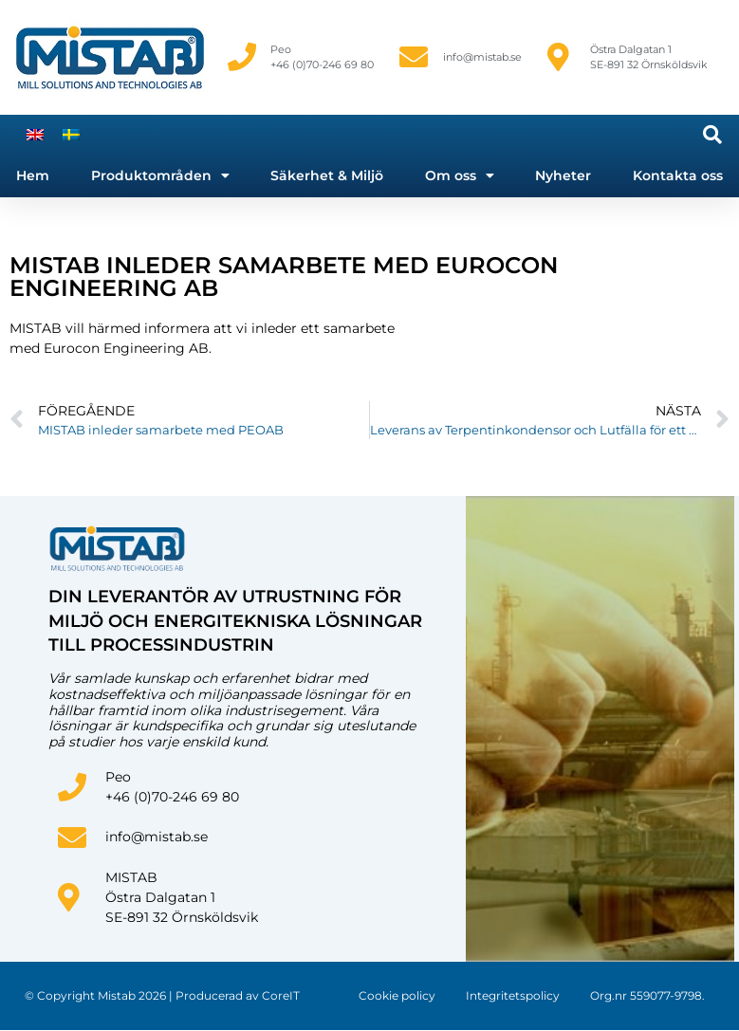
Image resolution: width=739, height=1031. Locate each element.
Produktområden (160, 175)
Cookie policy (397, 995)
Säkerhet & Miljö (326, 175)
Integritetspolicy (513, 995)
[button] (712, 135)
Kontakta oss (678, 175)
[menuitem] (35, 134)
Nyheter (563, 175)
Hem (32, 175)
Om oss (459, 175)
